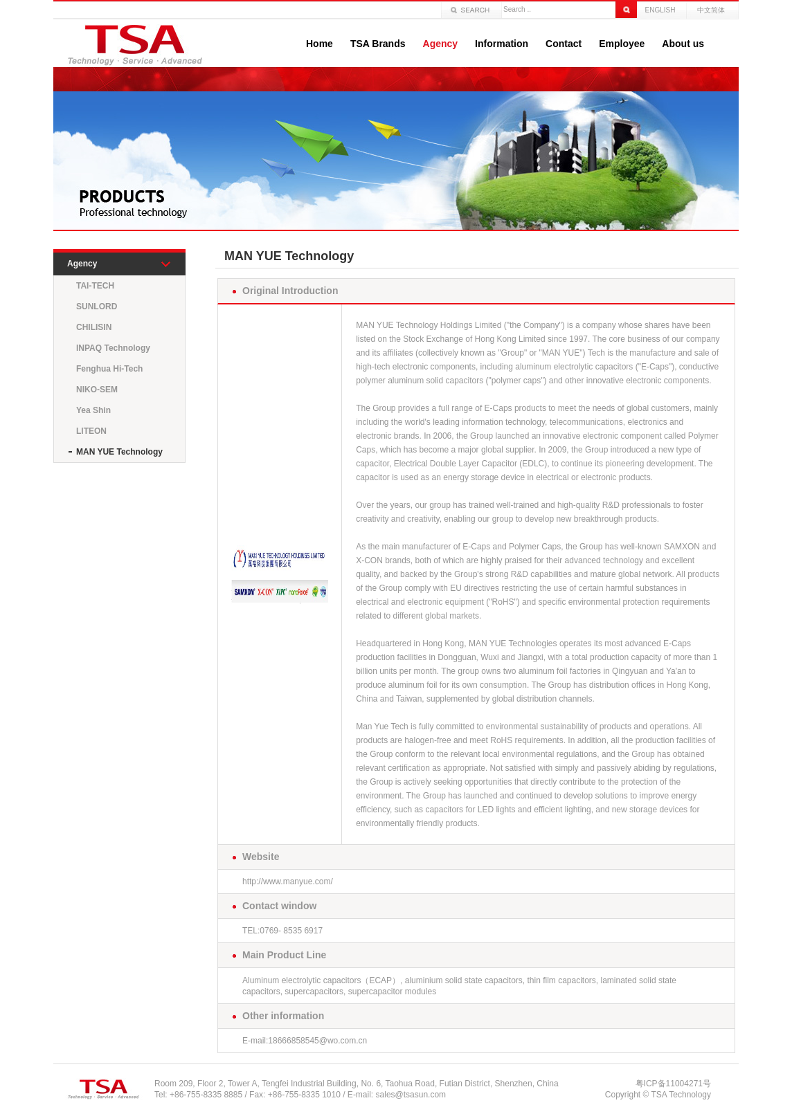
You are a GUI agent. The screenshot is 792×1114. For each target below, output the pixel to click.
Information (501, 43)
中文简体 (711, 10)
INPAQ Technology (113, 348)
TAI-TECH (95, 286)
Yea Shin (93, 410)
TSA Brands (378, 43)
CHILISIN (93, 327)
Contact (564, 43)
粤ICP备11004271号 (673, 1083)
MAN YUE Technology (119, 452)
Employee (622, 43)
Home (319, 43)
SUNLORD (96, 306)
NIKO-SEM (97, 389)
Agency (440, 43)
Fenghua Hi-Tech (109, 369)
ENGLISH (660, 10)
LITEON (91, 431)
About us (683, 43)
